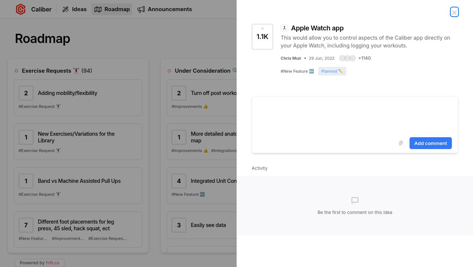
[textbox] (354, 115)
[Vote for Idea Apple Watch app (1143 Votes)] (262, 37)
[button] (355, 58)
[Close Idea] (454, 11)
